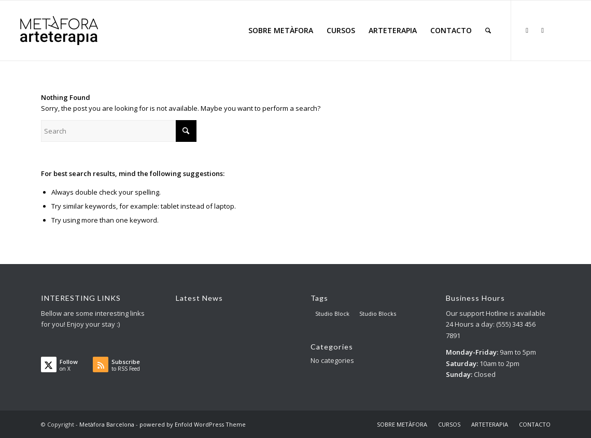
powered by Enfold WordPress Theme (192, 424)
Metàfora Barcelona (106, 424)
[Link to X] (527, 30)
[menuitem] (281, 31)
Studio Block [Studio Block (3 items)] (332, 313)
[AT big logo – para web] (59, 31)
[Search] (488, 31)
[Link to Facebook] (543, 30)
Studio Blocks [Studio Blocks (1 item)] (377, 313)
